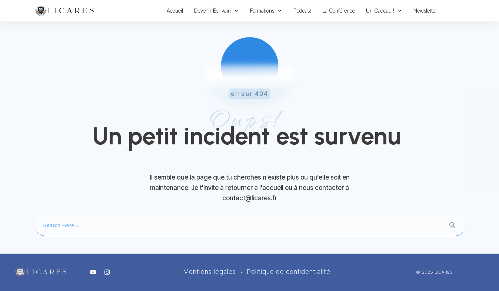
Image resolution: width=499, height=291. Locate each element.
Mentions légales (209, 271)
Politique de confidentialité (288, 271)
